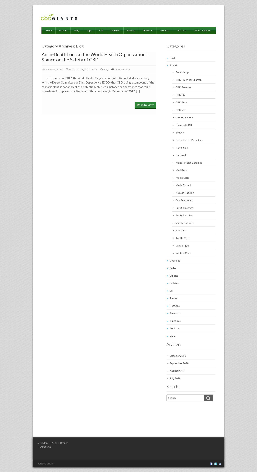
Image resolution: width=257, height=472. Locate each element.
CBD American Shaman (189, 79)
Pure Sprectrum (184, 207)
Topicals (174, 328)
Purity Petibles (184, 215)
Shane (60, 69)
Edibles (131, 30)
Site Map (43, 442)
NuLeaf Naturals (185, 192)
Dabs (173, 268)
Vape (89, 30)
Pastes (173, 298)
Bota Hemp (182, 72)
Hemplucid (182, 147)
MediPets (181, 170)
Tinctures (147, 30)
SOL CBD (181, 230)
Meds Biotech (183, 185)
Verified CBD (183, 253)
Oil (101, 30)
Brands (63, 30)
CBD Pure (181, 102)
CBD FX (180, 94)
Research (175, 313)
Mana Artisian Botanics (189, 162)
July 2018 (175, 378)
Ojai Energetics (184, 200)
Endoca (180, 132)
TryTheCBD (182, 237)
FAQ (76, 30)
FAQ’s (53, 442)
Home (48, 30)
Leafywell (181, 155)
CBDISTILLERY (184, 117)
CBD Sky (181, 109)
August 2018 (177, 370)
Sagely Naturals (184, 222)
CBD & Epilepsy (202, 30)
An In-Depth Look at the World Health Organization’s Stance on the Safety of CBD (95, 57)
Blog (106, 69)
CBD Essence (183, 87)
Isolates (164, 30)
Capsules (115, 30)
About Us (45, 446)
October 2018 (178, 355)
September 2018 (179, 363)
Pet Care (181, 30)
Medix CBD (182, 177)
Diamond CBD (184, 124)
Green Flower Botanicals (189, 140)
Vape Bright (182, 245)
